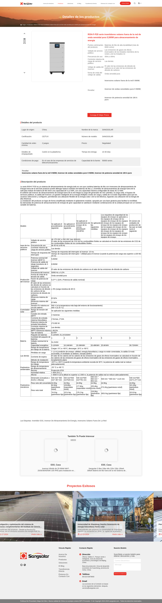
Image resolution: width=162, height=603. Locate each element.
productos (60, 3)
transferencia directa (91, 3)
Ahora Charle (125, 3)
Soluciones (63, 563)
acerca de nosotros (48, 3)
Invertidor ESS (37, 421)
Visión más (39, 534)
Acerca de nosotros (63, 555)
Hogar (24, 24)
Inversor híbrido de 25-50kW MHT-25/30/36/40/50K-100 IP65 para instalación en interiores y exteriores (56, 470)
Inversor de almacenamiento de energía (60, 421)
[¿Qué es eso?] (21, 565)
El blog (61, 566)
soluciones (70, 3)
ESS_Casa (56, 465)
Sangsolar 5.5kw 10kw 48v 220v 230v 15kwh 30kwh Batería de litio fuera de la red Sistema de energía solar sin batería (106, 470)
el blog (79, 3)
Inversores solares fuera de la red (92, 421)
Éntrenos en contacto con (108, 3)
